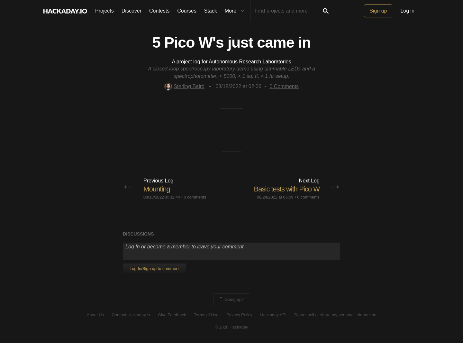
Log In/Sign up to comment (154, 268)
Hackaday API (273, 314)
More (236, 11)
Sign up (378, 11)
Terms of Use (206, 314)
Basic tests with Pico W (287, 189)
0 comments (195, 197)
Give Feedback (172, 314)
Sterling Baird (184, 86)
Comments (284, 86)
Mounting (156, 189)
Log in (407, 11)
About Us (95, 314)
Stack (210, 11)
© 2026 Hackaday (231, 327)
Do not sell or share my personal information (335, 314)
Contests (159, 11)
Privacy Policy (239, 314)
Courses (186, 11)
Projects (104, 11)
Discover (131, 11)
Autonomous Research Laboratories (250, 61)
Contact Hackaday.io (131, 314)
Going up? (231, 299)
